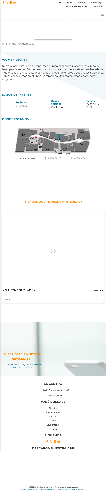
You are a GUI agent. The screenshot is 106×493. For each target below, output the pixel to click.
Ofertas (53, 420)
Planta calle (53, 158)
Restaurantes (53, 412)
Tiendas (53, 408)
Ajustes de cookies (79, 489)
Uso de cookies (64, 489)
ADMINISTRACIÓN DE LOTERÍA (19, 290)
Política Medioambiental (48, 489)
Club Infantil (53, 424)
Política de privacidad (29, 489)
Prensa (53, 429)
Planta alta (78, 158)
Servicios (53, 416)
